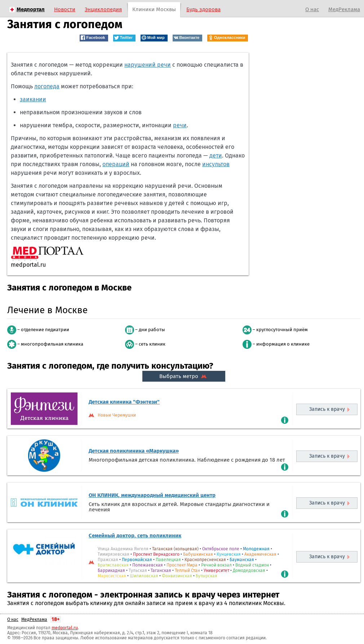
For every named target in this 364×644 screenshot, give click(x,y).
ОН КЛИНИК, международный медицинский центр (152, 495)
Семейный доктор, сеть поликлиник (135, 535)
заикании (33, 99)
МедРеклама (344, 9)
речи (180, 125)
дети (215, 155)
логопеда (46, 86)
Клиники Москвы (154, 9)
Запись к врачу (327, 409)
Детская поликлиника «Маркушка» (134, 451)
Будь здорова (203, 9)
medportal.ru (65, 627)
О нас (312, 9)
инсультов (216, 164)
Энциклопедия (103, 9)
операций (115, 164)
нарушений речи (147, 64)
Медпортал (31, 9)
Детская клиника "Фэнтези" (124, 402)
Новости (64, 9)
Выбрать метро (183, 376)
